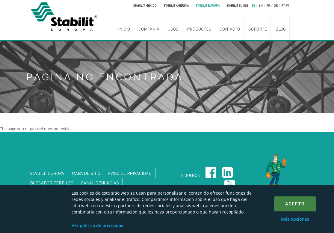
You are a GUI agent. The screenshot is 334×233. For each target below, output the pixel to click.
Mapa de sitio (86, 173)
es (253, 5)
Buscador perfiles (51, 182)
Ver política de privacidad (98, 225)
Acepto (295, 204)
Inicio (124, 28)
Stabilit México (145, 5)
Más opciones (295, 219)
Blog (280, 28)
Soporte (257, 28)
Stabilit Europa (208, 5)
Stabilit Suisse (237, 5)
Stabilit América (176, 5)
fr (268, 5)
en (260, 5)
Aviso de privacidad (130, 173)
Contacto (230, 28)
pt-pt (285, 5)
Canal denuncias (100, 182)
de (275, 5)
